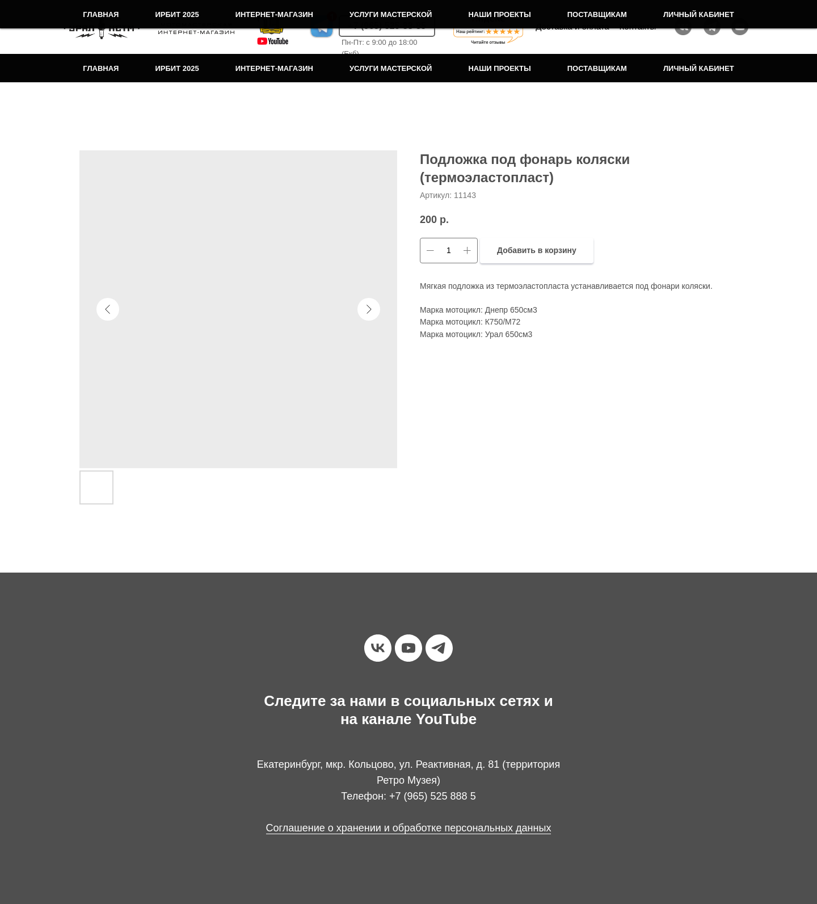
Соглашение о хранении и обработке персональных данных (408, 828)
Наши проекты (499, 68)
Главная (101, 68)
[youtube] (408, 648)
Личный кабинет (698, 68)
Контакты (638, 26)
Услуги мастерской (390, 68)
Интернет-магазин (274, 68)
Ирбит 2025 (177, 68)
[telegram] (439, 648)
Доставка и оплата (572, 26)
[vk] (377, 648)
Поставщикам (597, 68)
